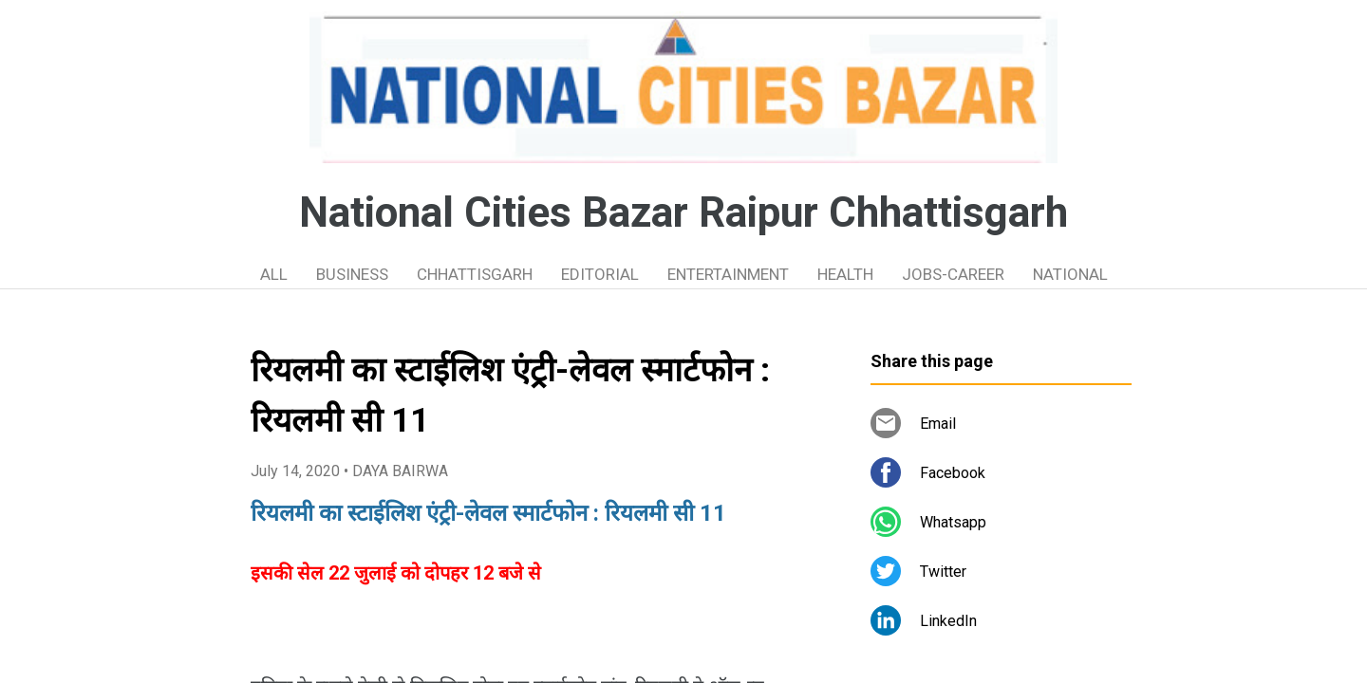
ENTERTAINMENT (728, 274)
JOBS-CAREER (953, 274)
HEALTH (845, 274)
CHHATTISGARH (475, 274)
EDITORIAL (600, 274)
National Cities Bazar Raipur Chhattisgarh (683, 212)
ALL (274, 274)
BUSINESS (352, 274)
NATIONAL (1070, 274)
